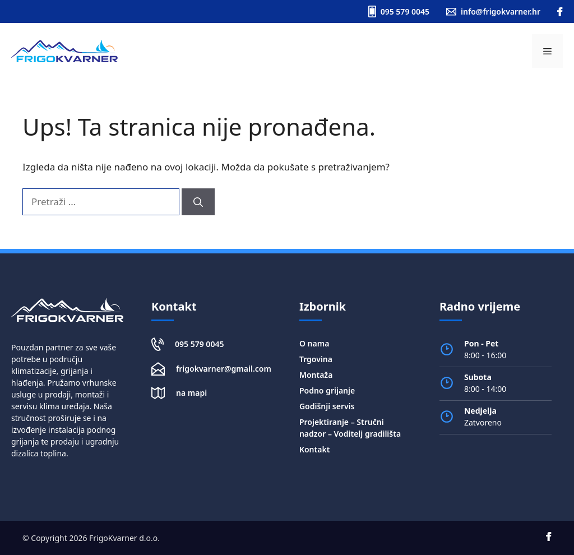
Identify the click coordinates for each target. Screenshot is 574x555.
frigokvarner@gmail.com (223, 368)
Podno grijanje (327, 390)
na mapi (191, 392)
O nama (314, 343)
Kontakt (314, 449)
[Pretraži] (198, 201)
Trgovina (315, 359)
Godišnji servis (327, 406)
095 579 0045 (199, 344)
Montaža (315, 374)
